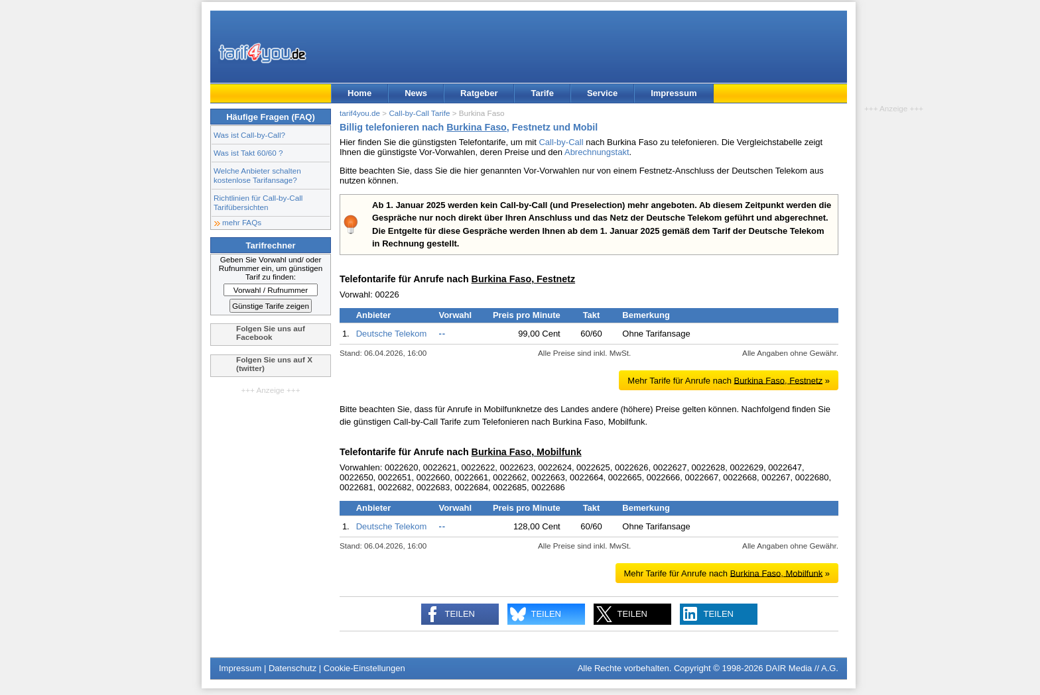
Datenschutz (292, 668)
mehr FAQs (241, 222)
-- (442, 334)
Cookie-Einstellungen (364, 668)
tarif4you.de (360, 113)
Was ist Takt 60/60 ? (248, 152)
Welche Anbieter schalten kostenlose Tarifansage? (257, 175)
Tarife (542, 93)
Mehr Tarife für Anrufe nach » (728, 380)
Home (359, 93)
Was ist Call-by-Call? (249, 135)
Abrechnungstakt (596, 152)
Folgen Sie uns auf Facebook (270, 332)
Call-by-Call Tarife (419, 113)
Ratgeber (478, 93)
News (416, 93)
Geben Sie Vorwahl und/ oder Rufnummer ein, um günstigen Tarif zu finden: (271, 268)
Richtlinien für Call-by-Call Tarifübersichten (258, 202)
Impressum (673, 93)
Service (602, 93)
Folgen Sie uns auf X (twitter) (274, 363)
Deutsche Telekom (391, 334)
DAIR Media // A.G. (801, 668)
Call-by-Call (561, 142)
